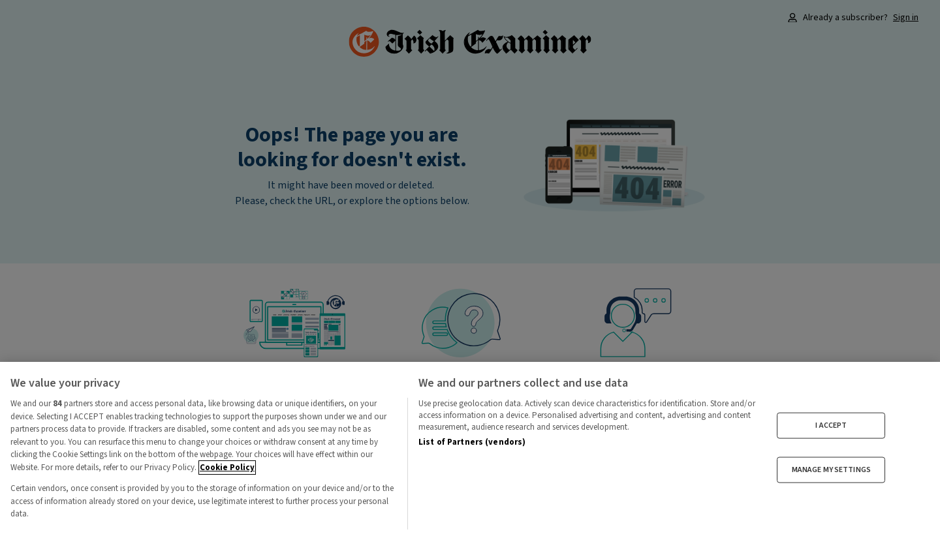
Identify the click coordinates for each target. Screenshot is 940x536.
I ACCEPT (831, 424)
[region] (470, 449)
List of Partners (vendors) (471, 442)
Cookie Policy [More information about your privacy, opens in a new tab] (227, 467)
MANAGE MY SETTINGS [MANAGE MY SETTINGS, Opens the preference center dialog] (831, 469)
